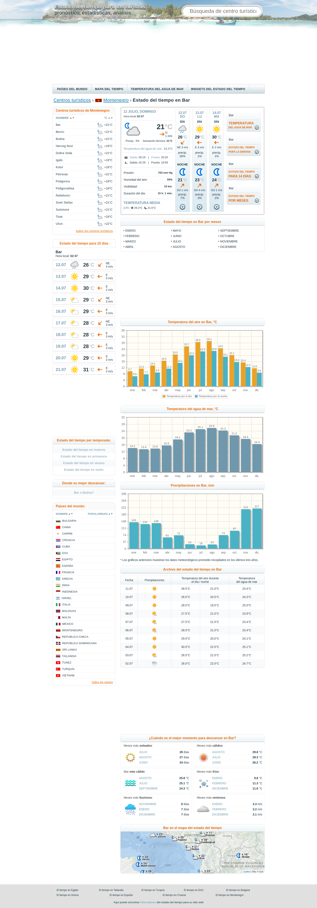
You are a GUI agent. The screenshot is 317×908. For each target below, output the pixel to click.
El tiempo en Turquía (153, 890)
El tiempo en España (121, 895)
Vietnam (68, 675)
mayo (177, 230)
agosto (179, 246)
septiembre (229, 230)
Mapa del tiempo (109, 89)
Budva (60, 139)
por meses (241, 198)
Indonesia (70, 591)
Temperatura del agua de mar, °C (192, 409)
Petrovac (62, 174)
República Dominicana (79, 643)
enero (130, 230)
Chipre (67, 533)
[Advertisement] (158, 53)
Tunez (67, 662)
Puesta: (155, 157)
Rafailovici (63, 195)
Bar (58, 124)
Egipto (67, 559)
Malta (66, 617)
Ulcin (59, 223)
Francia (68, 572)
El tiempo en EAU (194, 890)
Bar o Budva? (84, 492)
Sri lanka (69, 649)
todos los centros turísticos (94, 231)
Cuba (66, 546)
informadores (148, 902)
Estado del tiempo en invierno (83, 449)
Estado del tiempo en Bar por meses (192, 222)
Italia (66, 604)
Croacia (68, 540)
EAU (65, 553)
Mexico (67, 623)
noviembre (229, 241)
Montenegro (116, 100)
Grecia (67, 578)
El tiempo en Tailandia (111, 890)
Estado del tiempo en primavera (84, 456)
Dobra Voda (64, 153)
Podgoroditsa (65, 188)
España (67, 565)
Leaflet (246, 871)
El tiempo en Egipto (67, 890)
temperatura (241, 125)
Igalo (59, 160)
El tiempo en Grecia (68, 895)
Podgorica (63, 181)
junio (177, 236)
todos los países (102, 682)
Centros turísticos (72, 100)
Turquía (68, 669)
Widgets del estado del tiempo (218, 89)
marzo (130, 241)
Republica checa (75, 636)
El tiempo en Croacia (174, 895)
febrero (132, 236)
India (66, 585)
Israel (67, 598)
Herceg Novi (64, 146)
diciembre (228, 246)
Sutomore (62, 209)
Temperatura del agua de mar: (143, 148)
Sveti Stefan (64, 202)
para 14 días (241, 174)
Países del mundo (72, 89)
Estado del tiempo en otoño (84, 469)
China (66, 527)
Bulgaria (69, 520)
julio (126, 207)
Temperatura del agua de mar (157, 89)
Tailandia (69, 656)
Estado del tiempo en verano (84, 463)
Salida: (134, 157)
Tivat (59, 216)
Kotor (59, 167)
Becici (60, 131)
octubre (227, 236)
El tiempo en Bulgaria (238, 890)
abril (129, 246)
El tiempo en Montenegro (230, 895)
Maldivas (69, 611)
